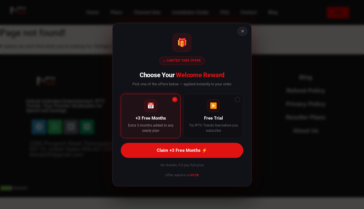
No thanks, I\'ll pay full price (182, 165)
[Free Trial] (213, 116)
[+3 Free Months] (151, 116)
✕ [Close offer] (242, 31)
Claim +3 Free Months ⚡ (182, 150)
